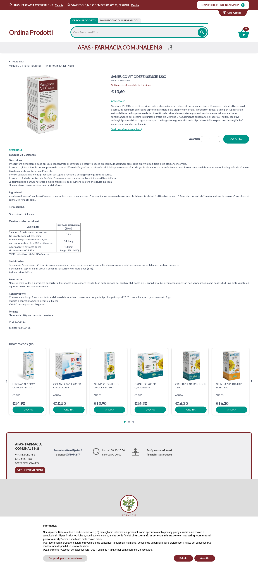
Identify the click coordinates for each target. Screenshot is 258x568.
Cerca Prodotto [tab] (84, 20)
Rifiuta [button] (183, 558)
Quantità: (194, 138)
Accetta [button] (204, 558)
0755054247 (72, 454)
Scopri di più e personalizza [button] (65, 558)
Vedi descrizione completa (126, 129)
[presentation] (6, 381)
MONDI (13, 65)
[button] (125, 422)
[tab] (119, 20)
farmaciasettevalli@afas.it (68, 450)
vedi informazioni (30, 470)
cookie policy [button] (95, 539)
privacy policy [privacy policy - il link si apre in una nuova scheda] (172, 532)
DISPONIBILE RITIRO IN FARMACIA (220, 5)
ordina (236, 139)
